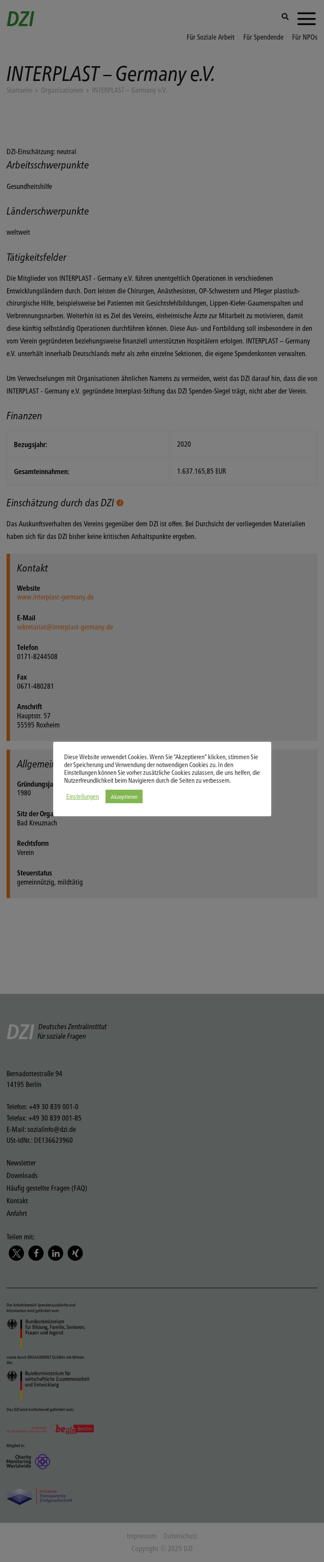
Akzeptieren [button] (124, 796)
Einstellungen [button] (82, 796)
